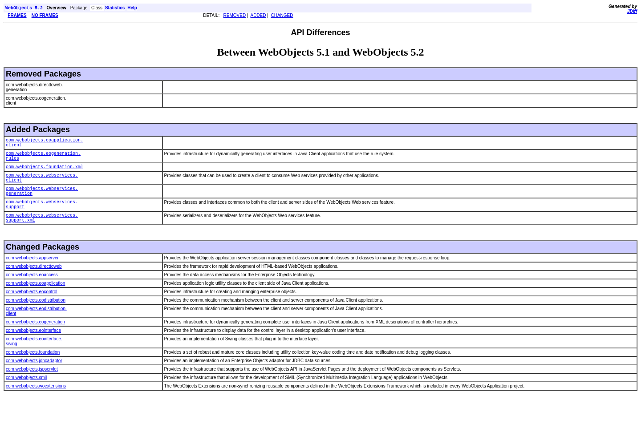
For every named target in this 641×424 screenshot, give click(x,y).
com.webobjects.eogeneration (35, 340)
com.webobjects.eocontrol (31, 309)
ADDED (258, 16)
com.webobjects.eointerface (33, 348)
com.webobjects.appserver (32, 276)
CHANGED (282, 16)
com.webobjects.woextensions (36, 404)
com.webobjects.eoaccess (32, 293)
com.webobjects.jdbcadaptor (34, 378)
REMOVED (234, 16)
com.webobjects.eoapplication (35, 301)
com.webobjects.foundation (33, 370)
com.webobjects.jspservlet (32, 387)
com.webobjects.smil (26, 395)
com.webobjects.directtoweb (34, 284)
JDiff (632, 11)
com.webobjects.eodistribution (35, 318)
